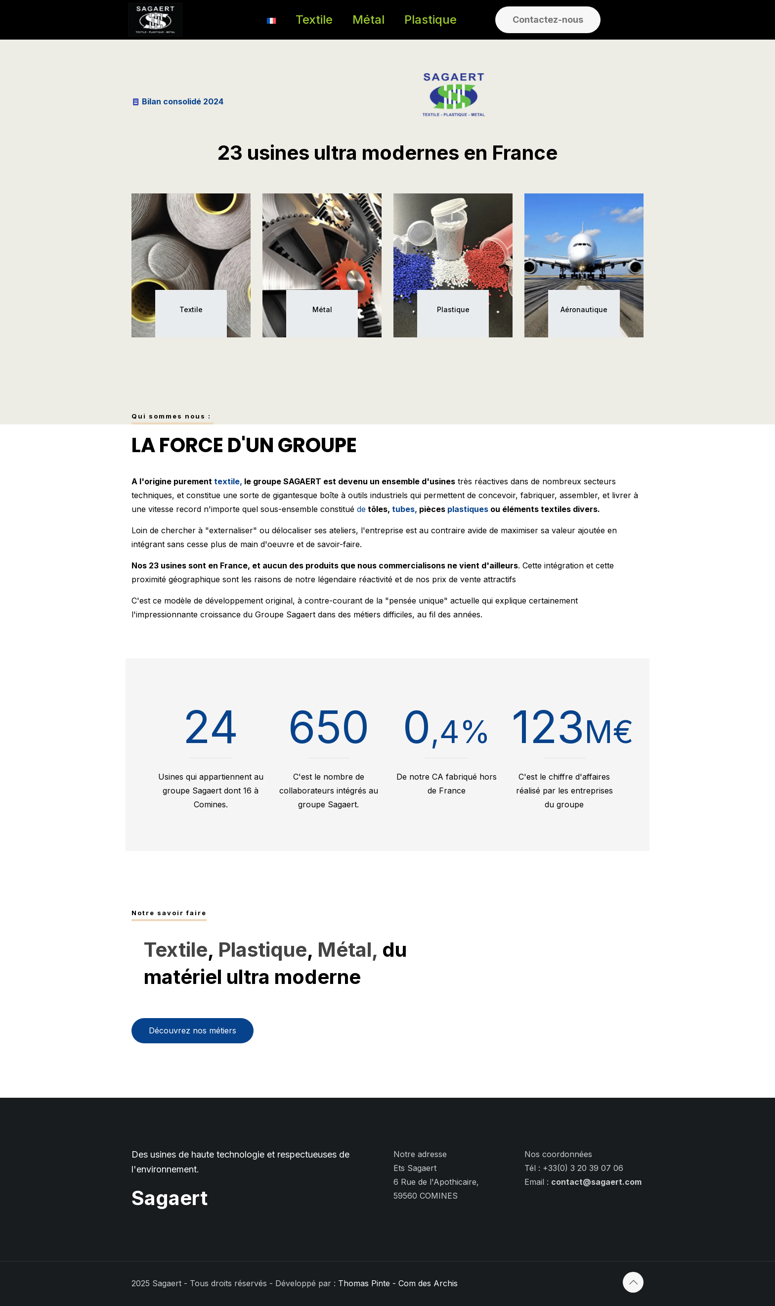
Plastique (262, 949)
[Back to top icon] (633, 1282)
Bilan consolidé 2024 (182, 101)
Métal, (347, 949)
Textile (176, 949)
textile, (228, 481)
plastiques (467, 509)
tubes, (403, 509)
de (361, 509)
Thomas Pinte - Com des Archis (398, 1283)
